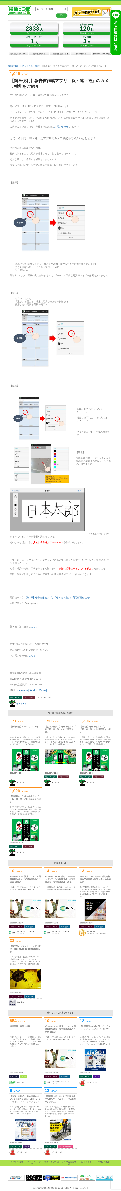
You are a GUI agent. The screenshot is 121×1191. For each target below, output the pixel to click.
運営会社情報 (17, 1162)
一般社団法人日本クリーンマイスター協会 (96, 932)
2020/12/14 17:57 (44, 698)
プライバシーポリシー (34, 1163)
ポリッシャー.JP (92, 1082)
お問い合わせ (81, 54)
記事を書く (18, 59)
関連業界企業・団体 (60, 54)
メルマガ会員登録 (69, 1163)
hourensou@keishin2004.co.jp (32, 690)
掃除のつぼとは (51, 1162)
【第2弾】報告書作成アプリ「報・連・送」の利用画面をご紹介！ (58, 597)
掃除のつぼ (13, 66)
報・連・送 (21, 703)
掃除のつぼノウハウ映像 (102, 54)
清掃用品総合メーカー (18, 54)
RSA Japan (21, 1002)
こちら (34, 626)
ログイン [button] (61, 15)
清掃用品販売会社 (39, 54)
